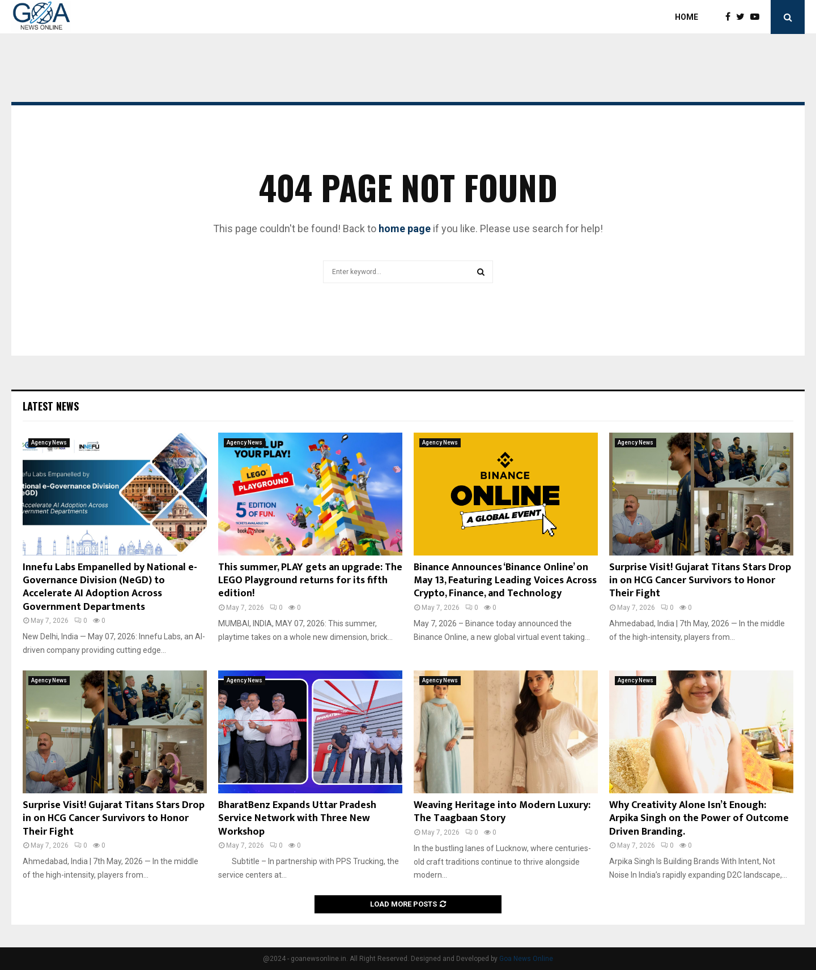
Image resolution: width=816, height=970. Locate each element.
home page (405, 228)
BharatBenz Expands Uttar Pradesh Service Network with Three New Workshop (297, 818)
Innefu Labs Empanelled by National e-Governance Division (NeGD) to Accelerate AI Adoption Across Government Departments (110, 587)
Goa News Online (526, 959)
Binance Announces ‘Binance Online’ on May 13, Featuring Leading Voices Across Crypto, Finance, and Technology (505, 580)
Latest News (51, 406)
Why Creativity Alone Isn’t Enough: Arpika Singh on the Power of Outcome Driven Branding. (699, 818)
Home (686, 17)
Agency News (49, 442)
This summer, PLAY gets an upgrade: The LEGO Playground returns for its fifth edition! (310, 580)
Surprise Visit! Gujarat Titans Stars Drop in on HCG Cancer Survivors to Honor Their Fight (700, 580)
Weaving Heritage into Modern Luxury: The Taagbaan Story (502, 812)
